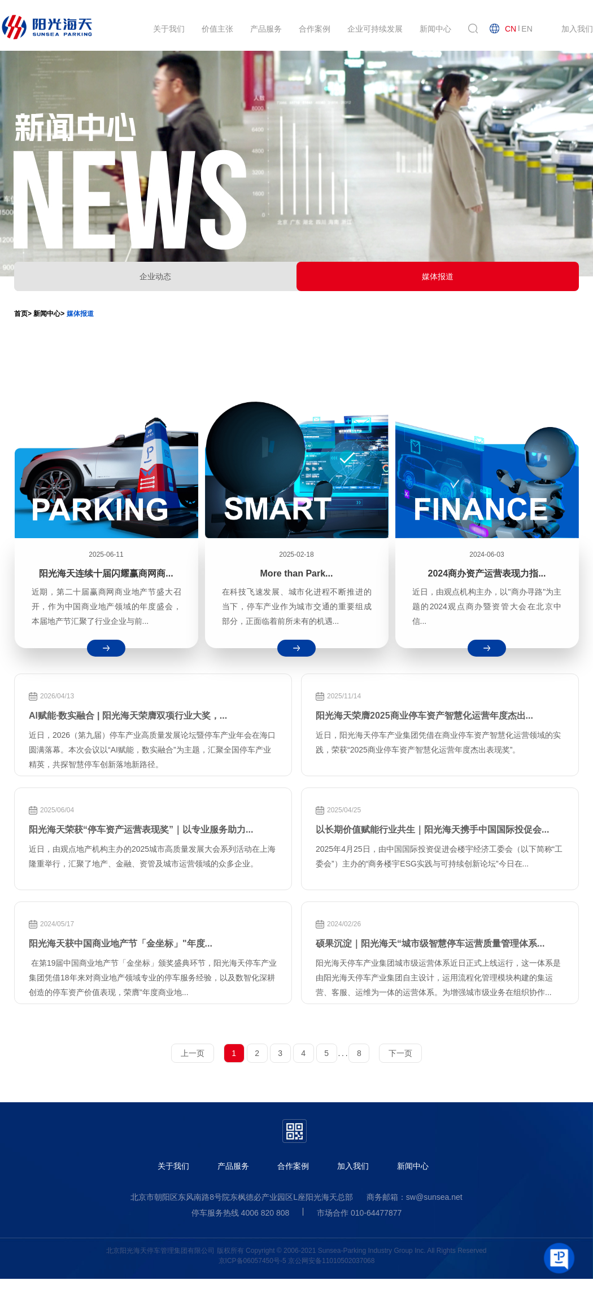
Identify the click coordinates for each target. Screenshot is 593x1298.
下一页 (400, 1053)
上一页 (192, 1053)
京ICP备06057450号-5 (252, 1261)
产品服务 (233, 1166)
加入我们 (353, 1166)
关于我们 (173, 1166)
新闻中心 (413, 1166)
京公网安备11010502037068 (331, 1261)
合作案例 (293, 1166)
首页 (21, 314)
